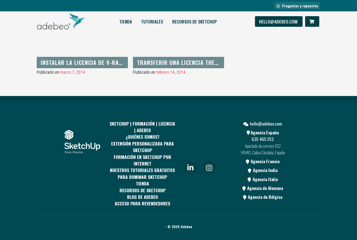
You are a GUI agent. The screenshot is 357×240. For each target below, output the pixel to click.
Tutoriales (152, 21)
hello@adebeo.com (279, 21)
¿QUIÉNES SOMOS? (143, 136)
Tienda (125, 21)
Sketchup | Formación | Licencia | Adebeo (142, 126)
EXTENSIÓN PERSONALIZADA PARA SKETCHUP (142, 146)
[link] (190, 166)
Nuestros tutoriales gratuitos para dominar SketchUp (142, 173)
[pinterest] (208, 136)
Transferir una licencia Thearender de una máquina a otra (219, 62)
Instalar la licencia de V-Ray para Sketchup (102, 62)
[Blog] (208, 155)
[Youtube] (190, 155)
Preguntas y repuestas (297, 5)
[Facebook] (190, 136)
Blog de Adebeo (142, 197)
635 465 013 (263, 139)
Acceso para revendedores (142, 203)
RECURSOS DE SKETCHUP (194, 21)
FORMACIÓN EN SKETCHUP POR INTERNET (142, 160)
